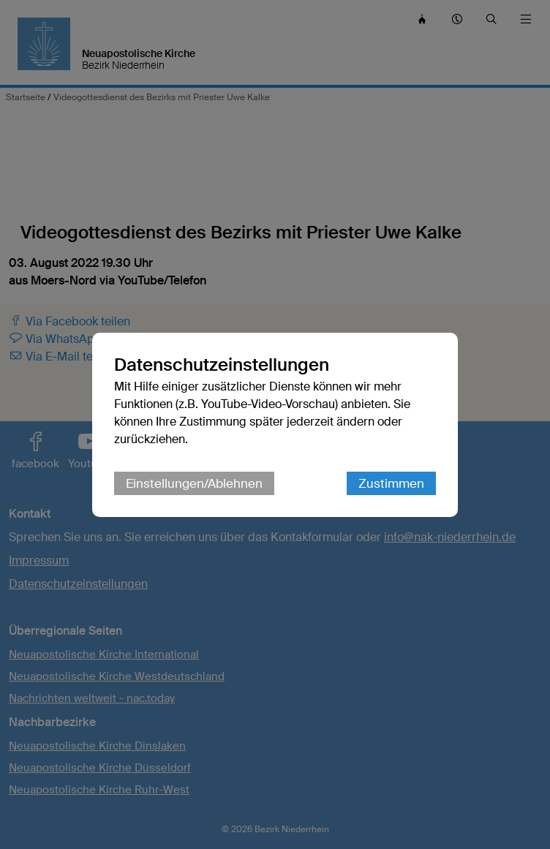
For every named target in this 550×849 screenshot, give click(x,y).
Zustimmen (391, 483)
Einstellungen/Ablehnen (194, 483)
